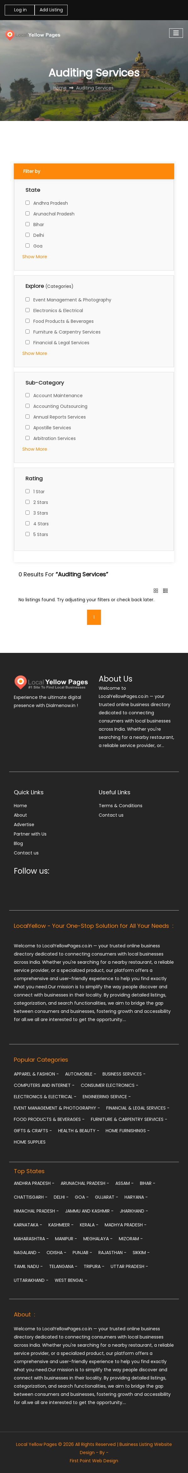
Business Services (124, 1074)
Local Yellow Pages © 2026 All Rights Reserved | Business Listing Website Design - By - (94, 1448)
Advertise (24, 824)
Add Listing (51, 10)
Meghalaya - (98, 1239)
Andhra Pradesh (50, 203)
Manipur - (66, 1239)
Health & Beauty (78, 1131)
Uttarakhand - (31, 1280)
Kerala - (89, 1225)
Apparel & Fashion (36, 1074)
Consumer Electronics (109, 1085)
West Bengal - (71, 1280)
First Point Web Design (94, 1461)
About (20, 815)
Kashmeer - (61, 1225)
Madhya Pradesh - (126, 1225)
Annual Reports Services (59, 417)
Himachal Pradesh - (36, 1211)
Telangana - (63, 1266)
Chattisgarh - (30, 1197)
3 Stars (40, 513)
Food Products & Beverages (63, 321)
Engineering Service (107, 1096)
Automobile (80, 1074)
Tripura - (94, 1266)
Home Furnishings (128, 1131)
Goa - (82, 1197)
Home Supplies (30, 1142)
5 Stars (40, 534)
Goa (37, 246)
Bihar (38, 224)
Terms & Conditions (120, 805)
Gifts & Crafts (33, 1131)
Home (20, 805)
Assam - (124, 1183)
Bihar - (147, 1183)
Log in (20, 10)
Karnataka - (28, 1225)
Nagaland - (27, 1252)
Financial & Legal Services (61, 343)
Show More (34, 257)
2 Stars (40, 502)
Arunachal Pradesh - (85, 1183)
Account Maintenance (58, 395)
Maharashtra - (31, 1239)
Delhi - (61, 1197)
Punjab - (82, 1252)
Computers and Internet (44, 1085)
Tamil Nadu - (28, 1266)
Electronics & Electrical (58, 310)
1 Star (39, 491)
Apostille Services (52, 428)
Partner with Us (30, 834)
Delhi (38, 235)
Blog (18, 843)
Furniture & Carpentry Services (67, 332)
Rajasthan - (112, 1252)
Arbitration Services (54, 438)
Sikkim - (141, 1252)
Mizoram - (131, 1239)
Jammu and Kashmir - (89, 1211)
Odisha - (56, 1252)
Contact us (26, 853)
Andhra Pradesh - (34, 1183)
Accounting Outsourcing (60, 406)
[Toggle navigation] (176, 33)
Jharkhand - (134, 1211)
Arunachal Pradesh (54, 214)
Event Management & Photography (72, 300)
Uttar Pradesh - (129, 1266)
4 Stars (41, 524)
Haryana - (136, 1197)
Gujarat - (106, 1197)
